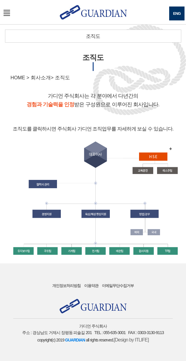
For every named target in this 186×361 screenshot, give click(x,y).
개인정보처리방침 (66, 285)
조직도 (93, 36)
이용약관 (91, 285)
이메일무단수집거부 (118, 285)
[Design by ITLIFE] (131, 339)
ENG (177, 13)
